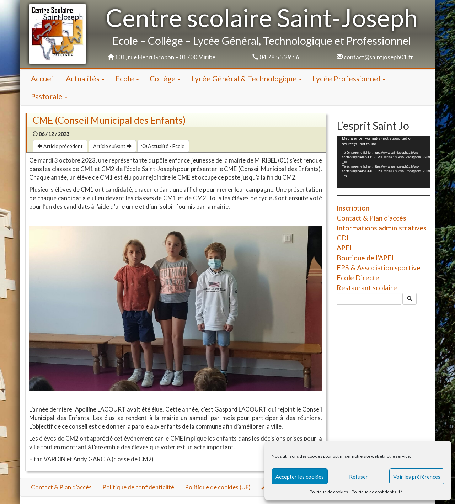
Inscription (353, 208)
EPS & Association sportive (379, 268)
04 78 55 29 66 (279, 57)
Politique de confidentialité (377, 491)
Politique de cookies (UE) (218, 487)
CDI (343, 238)
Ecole (127, 78)
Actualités (85, 78)
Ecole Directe (358, 278)
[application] (383, 162)
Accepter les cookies (299, 476)
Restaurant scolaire (367, 287)
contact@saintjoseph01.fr (378, 57)
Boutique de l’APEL (366, 258)
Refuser (358, 476)
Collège (165, 78)
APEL (345, 248)
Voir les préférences (416, 476)
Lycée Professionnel (348, 78)
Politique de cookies (329, 491)
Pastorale (49, 96)
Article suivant (112, 146)
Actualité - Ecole (163, 146)
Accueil (43, 78)
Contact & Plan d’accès (371, 218)
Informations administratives (382, 228)
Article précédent (60, 146)
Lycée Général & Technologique (246, 78)
